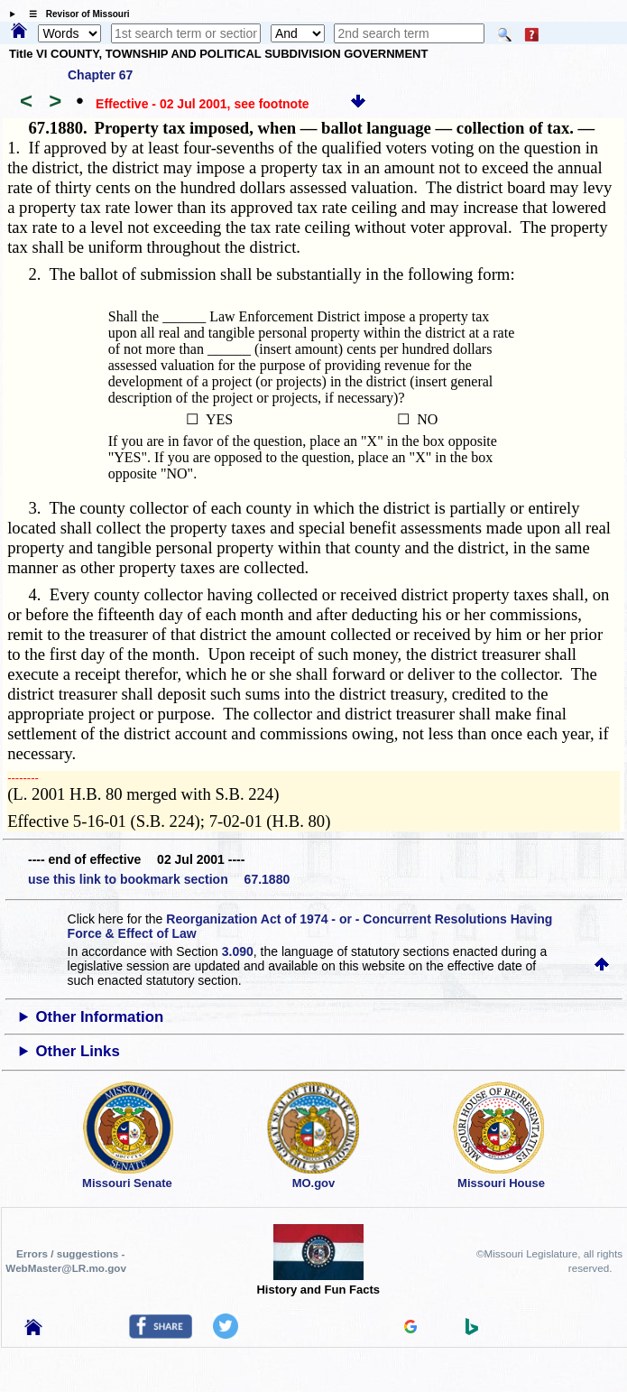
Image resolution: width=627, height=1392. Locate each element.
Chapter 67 (100, 75)
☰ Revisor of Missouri (75, 14)
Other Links (77, 1051)
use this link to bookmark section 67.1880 (159, 879)
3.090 (238, 951)
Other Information (99, 1016)
